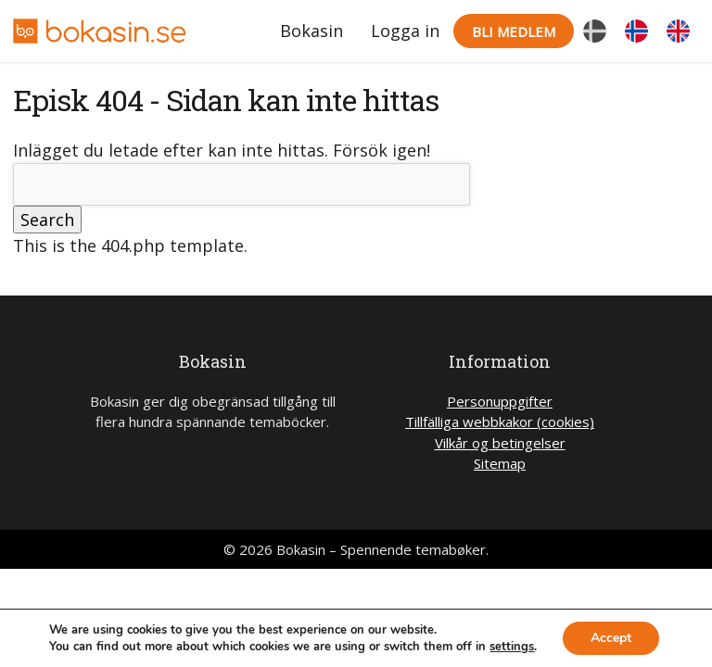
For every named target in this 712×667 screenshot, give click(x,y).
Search (47, 219)
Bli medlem (513, 31)
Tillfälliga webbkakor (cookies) (499, 421)
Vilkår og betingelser (500, 443)
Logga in (405, 30)
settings (512, 646)
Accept (611, 638)
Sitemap (500, 463)
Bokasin (311, 30)
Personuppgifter (500, 401)
